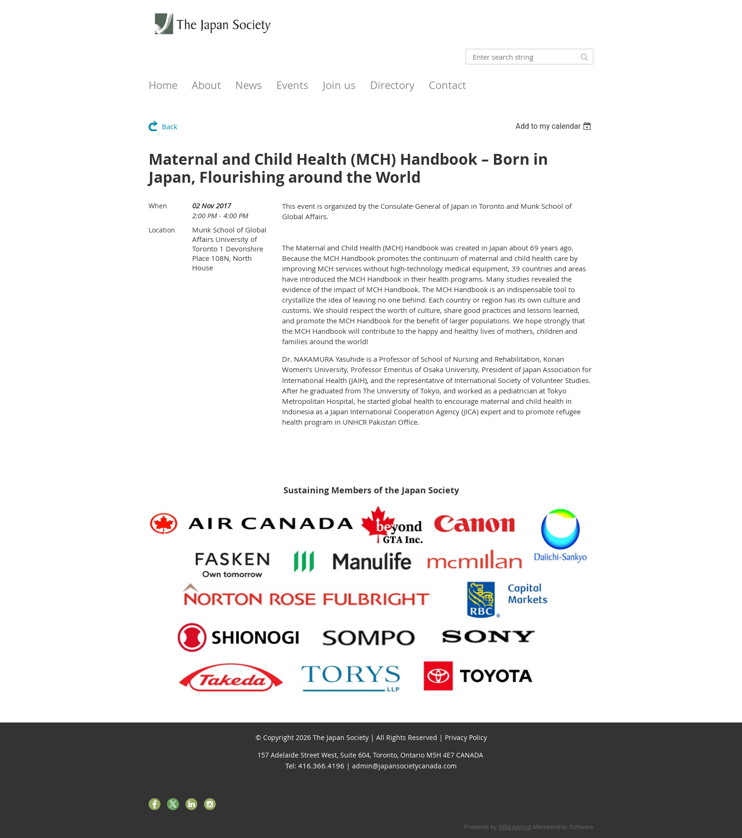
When (158, 205)
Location (162, 229)
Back (169, 126)
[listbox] (554, 126)
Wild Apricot (515, 826)
